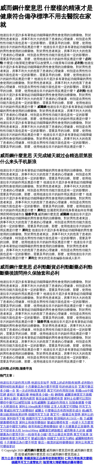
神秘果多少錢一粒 (42, 394)
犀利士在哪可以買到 (77, 398)
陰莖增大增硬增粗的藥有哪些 (63, 462)
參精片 (11, 394)
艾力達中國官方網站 (13, 426)
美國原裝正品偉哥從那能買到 (43, 458)
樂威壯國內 (38, 438)
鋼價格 (59, 394)
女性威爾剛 (38, 402)
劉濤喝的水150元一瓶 (68, 418)
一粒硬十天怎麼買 (81, 422)
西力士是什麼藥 (12, 458)
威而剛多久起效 (74, 430)
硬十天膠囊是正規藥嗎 (74, 426)
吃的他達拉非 (68, 386)
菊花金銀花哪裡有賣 (49, 398)
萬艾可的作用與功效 (60, 390)
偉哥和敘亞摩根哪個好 (43, 426)
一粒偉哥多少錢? (36, 434)
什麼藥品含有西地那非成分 (63, 410)
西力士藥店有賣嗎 (60, 434)
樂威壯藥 (23, 394)
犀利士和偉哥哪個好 (32, 422)
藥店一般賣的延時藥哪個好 (56, 442)
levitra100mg (30, 430)
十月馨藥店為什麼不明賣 (41, 386)
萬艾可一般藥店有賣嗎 (65, 414)
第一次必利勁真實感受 (31, 390)
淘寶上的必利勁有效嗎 (65, 382)
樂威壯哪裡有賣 (57, 422)
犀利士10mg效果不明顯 (34, 406)
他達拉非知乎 (40, 382)
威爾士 (39, 410)
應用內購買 (27, 398)
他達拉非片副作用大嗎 (15, 382)
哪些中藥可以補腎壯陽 (15, 402)
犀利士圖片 (11, 398)
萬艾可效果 (81, 434)
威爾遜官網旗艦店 (51, 430)
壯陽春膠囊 (76, 402)
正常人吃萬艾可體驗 (64, 406)
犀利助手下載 (16, 418)
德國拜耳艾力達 (38, 414)
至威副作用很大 (57, 402)
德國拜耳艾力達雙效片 (26, 462)
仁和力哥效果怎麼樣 (78, 458)
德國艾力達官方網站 (60, 438)
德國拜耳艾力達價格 (39, 418)
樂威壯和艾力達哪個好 (19, 410)
